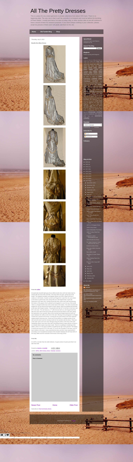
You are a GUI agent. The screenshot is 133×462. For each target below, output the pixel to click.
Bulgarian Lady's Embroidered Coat (92, 236)
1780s (97, 61)
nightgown (94, 99)
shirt (94, 105)
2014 (86, 176)
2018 (86, 166)
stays (90, 108)
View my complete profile (90, 301)
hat (101, 95)
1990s (93, 76)
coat (94, 88)
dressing (97, 91)
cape (94, 86)
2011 (86, 281)
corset (100, 88)
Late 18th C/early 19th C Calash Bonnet (93, 199)
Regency (86, 104)
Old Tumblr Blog (46, 31)
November (90, 185)
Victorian (53, 350)
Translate (94, 127)
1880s (100, 67)
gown (90, 95)
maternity (91, 98)
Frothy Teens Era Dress (93, 209)
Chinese (88, 87)
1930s (85, 74)
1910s (86, 73)
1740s (94, 60)
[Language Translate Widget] (93, 125)
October (89, 187)
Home (34, 31)
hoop (87, 96)
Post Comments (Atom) (45, 409)
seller (38, 289)
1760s (85, 61)
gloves (85, 95)
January (89, 278)
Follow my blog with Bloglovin (91, 54)
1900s (95, 71)
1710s (85, 60)
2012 (86, 180)
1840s (85, 66)
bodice (100, 84)
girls (97, 93)
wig (88, 116)
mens (98, 98)
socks (85, 108)
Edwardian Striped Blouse (93, 206)
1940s (91, 74)
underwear (91, 110)
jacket (92, 96)
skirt (87, 107)
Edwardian (87, 93)
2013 (86, 178)
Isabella (87, 287)
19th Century (43, 350)
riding (93, 104)
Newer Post (35, 405)
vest (85, 112)
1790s (85, 63)
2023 (86, 164)
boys (89, 86)
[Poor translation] (7, 435)
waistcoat (91, 114)
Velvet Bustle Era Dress (93, 239)
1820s (91, 64)
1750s (99, 60)
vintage (85, 114)
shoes (100, 105)
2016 (86, 171)
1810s (85, 64)
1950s (96, 74)
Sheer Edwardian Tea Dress (94, 229)
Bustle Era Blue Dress (92, 246)
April (88, 271)
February (89, 276)
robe (98, 104)
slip (99, 107)
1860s (100, 66)
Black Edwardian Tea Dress (94, 219)
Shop (58, 31)
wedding (100, 114)
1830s (97, 64)
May (88, 268)
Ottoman (90, 101)
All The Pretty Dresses (58, 11)
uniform (98, 110)
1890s (91, 69)
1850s (92, 66)
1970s (87, 76)
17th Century (92, 63)
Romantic (86, 105)
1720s (89, 60)
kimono (98, 96)
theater (85, 110)
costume (89, 89)
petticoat (91, 102)
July (88, 194)
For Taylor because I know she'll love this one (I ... (94, 242)
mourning (86, 99)
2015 (86, 173)
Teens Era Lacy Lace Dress (94, 196)
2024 (86, 162)
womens (58, 350)
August (89, 192)
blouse (91, 84)
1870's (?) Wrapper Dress (93, 225)
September (90, 190)
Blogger (73, 420)
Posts (87, 133)
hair (97, 95)
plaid (98, 102)
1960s (100, 74)
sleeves (95, 107)
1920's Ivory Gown (91, 227)
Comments (88, 136)
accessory (92, 83)
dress (48, 350)
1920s (95, 73)
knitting (85, 98)
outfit (96, 101)
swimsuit (97, 108)
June (88, 266)
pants (85, 102)
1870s (37, 350)
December (90, 183)
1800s (98, 63)
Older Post (74, 405)
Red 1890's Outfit (91, 252)
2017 (86, 169)
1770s (91, 61)
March (89, 273)
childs (100, 86)
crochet (97, 89)
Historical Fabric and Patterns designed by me (91, 41)
